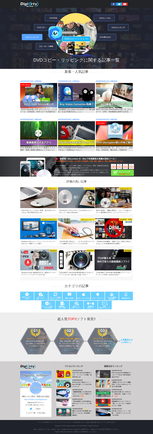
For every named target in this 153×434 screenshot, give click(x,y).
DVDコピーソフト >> (77, 38)
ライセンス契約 (85, 422)
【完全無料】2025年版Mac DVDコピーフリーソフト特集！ (81, 403)
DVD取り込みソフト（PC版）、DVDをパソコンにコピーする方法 (121, 413)
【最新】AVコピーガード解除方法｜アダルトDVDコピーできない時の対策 (121, 384)
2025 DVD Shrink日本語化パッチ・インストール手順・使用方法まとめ (81, 375)
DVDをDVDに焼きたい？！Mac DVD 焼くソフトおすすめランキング (81, 384)
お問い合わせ (111, 422)
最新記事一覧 (95, 422)
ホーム (40, 422)
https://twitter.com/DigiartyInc (35, 399)
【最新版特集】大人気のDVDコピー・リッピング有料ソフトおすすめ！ (81, 394)
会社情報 (46, 422)
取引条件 (77, 422)
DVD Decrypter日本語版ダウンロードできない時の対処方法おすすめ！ (121, 375)
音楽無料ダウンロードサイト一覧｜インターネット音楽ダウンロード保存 (121, 403)
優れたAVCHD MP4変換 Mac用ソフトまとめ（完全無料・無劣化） (81, 413)
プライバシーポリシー (66, 422)
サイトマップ (54, 422)
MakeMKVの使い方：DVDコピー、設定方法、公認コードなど (121, 394)
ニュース (103, 422)
